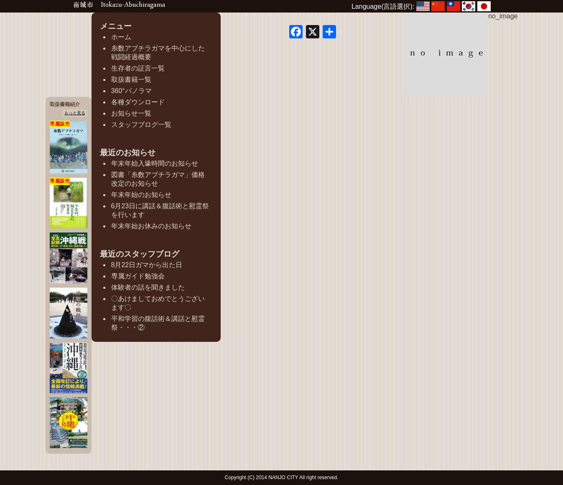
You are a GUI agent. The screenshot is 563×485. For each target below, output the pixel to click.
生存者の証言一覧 (138, 68)
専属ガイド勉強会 (138, 276)
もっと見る (74, 113)
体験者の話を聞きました (148, 287)
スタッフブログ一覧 (141, 124)
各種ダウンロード (138, 102)
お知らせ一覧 (131, 113)
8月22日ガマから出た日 (147, 264)
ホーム (121, 36)
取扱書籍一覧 (131, 79)
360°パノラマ (131, 90)
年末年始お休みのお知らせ (151, 226)
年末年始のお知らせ (141, 194)
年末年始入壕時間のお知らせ (154, 163)
